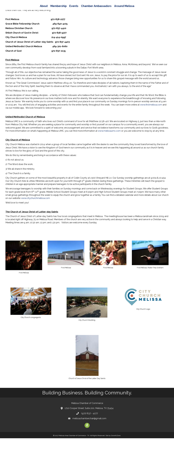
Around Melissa (139, 9)
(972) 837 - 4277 (89, 433)
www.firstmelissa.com (151, 124)
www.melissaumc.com (109, 150)
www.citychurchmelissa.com (35, 218)
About (29, 9)
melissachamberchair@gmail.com (89, 438)
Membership (43, 9)
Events (58, 9)
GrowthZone (115, 455)
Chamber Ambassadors (111, 9)
